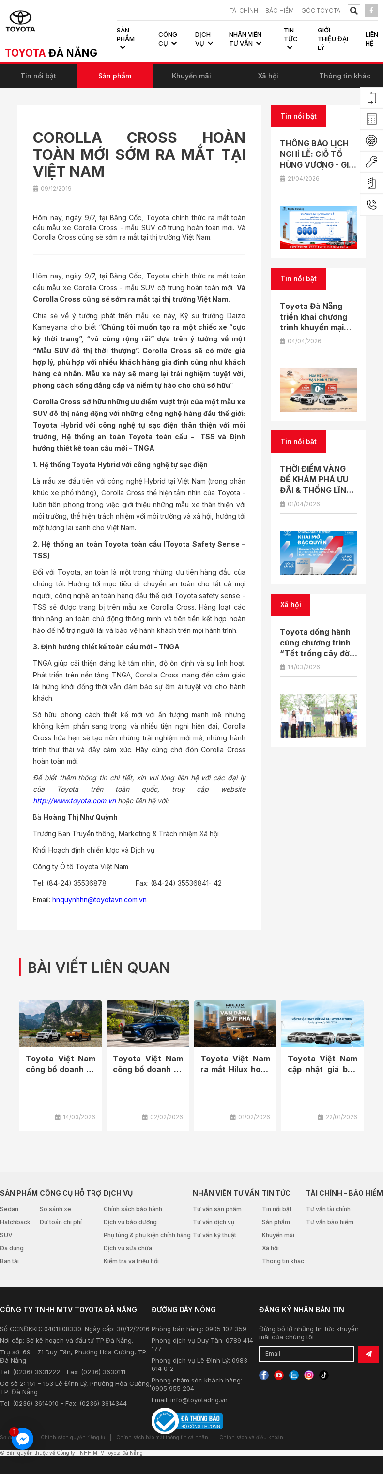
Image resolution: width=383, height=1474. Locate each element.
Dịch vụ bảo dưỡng (130, 1222)
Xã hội (268, 76)
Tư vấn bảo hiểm (329, 1222)
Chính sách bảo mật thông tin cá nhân (162, 1437)
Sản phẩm (114, 76)
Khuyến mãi (191, 76)
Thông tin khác (344, 76)
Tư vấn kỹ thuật (214, 1235)
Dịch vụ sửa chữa (128, 1248)
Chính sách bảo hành (133, 1209)
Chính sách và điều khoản (251, 1437)
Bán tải (9, 1261)
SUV (6, 1235)
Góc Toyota (320, 10)
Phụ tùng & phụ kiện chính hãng (147, 1235)
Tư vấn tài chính (328, 1209)
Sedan (9, 1209)
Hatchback (15, 1222)
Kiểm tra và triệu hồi (131, 1261)
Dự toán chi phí (61, 1222)
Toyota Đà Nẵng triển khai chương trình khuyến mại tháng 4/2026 (313, 322)
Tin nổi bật (38, 76)
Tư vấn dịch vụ (213, 1222)
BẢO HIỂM (279, 10)
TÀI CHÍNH (244, 10)
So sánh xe (55, 1209)
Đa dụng (12, 1248)
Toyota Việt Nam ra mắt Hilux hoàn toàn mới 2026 (235, 1069)
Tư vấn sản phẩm (217, 1209)
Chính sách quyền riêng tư (73, 1437)
